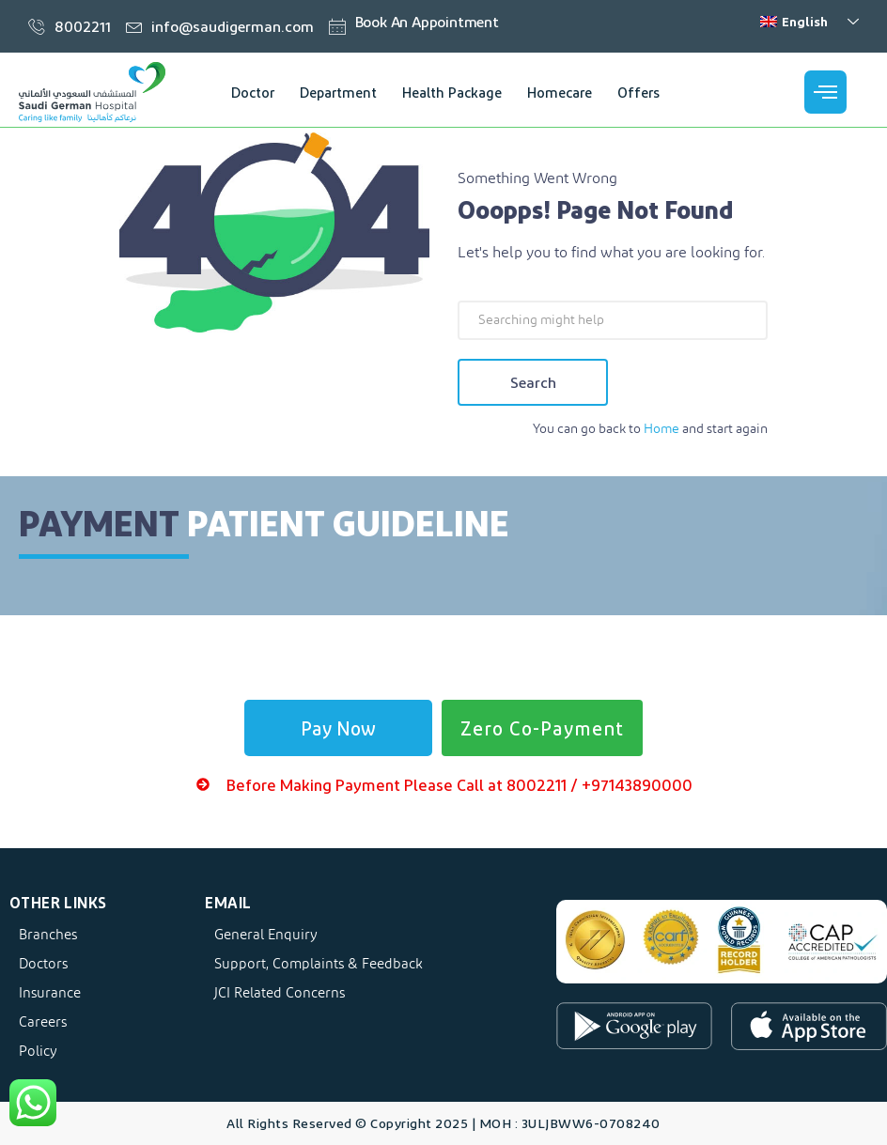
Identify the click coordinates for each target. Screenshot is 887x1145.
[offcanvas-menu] (825, 92)
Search (533, 382)
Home (661, 429)
